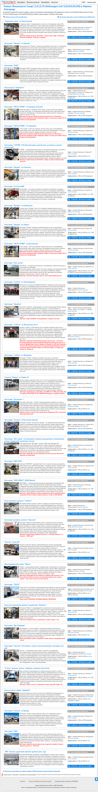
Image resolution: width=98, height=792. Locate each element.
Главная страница (8, 774)
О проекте (22, 781)
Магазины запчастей (33, 2)
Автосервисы (21, 2)
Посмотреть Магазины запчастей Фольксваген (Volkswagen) (77, 17)
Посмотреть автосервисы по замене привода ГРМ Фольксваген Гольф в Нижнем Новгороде (32, 771)
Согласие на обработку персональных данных (40, 781)
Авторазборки (45, 2)
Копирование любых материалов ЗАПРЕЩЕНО (66, 781)
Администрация (91, 2)
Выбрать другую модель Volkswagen (16, 17)
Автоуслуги (54, 2)
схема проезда (84, 29)
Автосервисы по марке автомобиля (28, 774)
